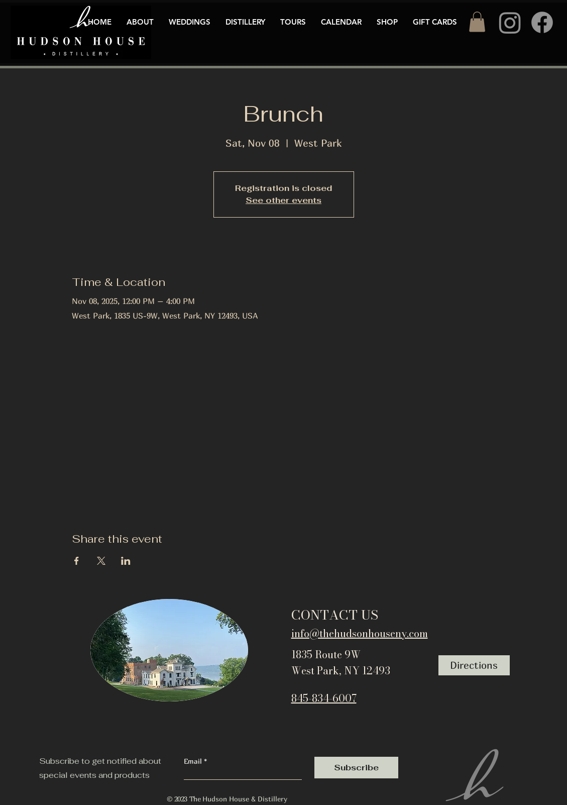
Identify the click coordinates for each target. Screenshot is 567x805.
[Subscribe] (356, 767)
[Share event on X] (101, 561)
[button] (477, 22)
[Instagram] (510, 22)
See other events (283, 200)
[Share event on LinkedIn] (126, 561)
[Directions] (474, 665)
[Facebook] (542, 22)
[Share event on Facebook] (76, 561)
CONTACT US (334, 615)
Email (194, 761)
